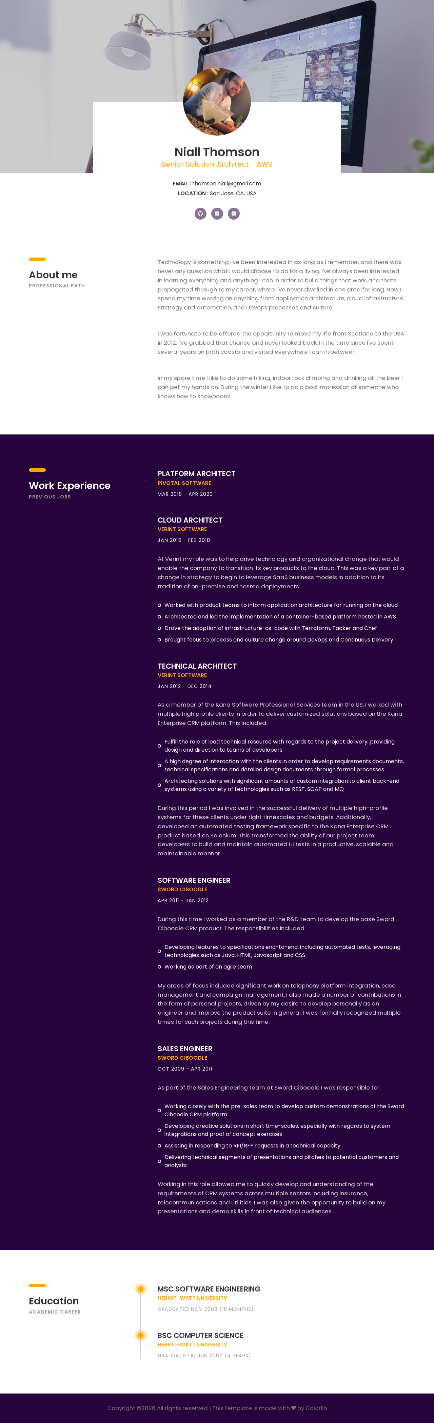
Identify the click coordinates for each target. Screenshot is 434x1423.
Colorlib (316, 1408)
